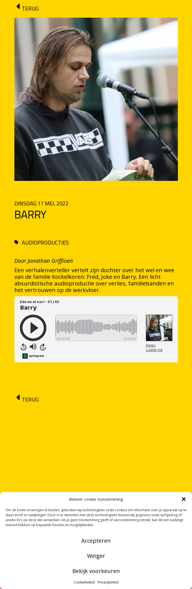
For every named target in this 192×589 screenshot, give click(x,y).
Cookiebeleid (84, 582)
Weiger (96, 555)
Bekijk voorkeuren (96, 571)
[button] (183, 499)
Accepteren (96, 540)
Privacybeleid (108, 582)
